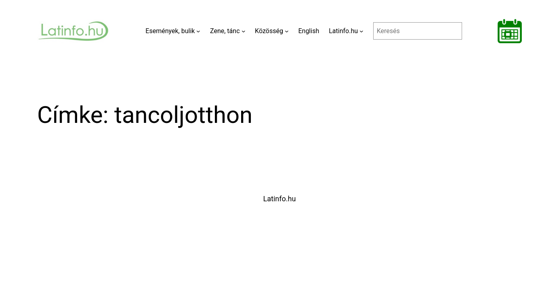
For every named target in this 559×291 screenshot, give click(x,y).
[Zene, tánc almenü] (244, 31)
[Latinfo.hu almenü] (361, 31)
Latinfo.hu (279, 198)
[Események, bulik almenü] (198, 31)
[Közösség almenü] (287, 31)
